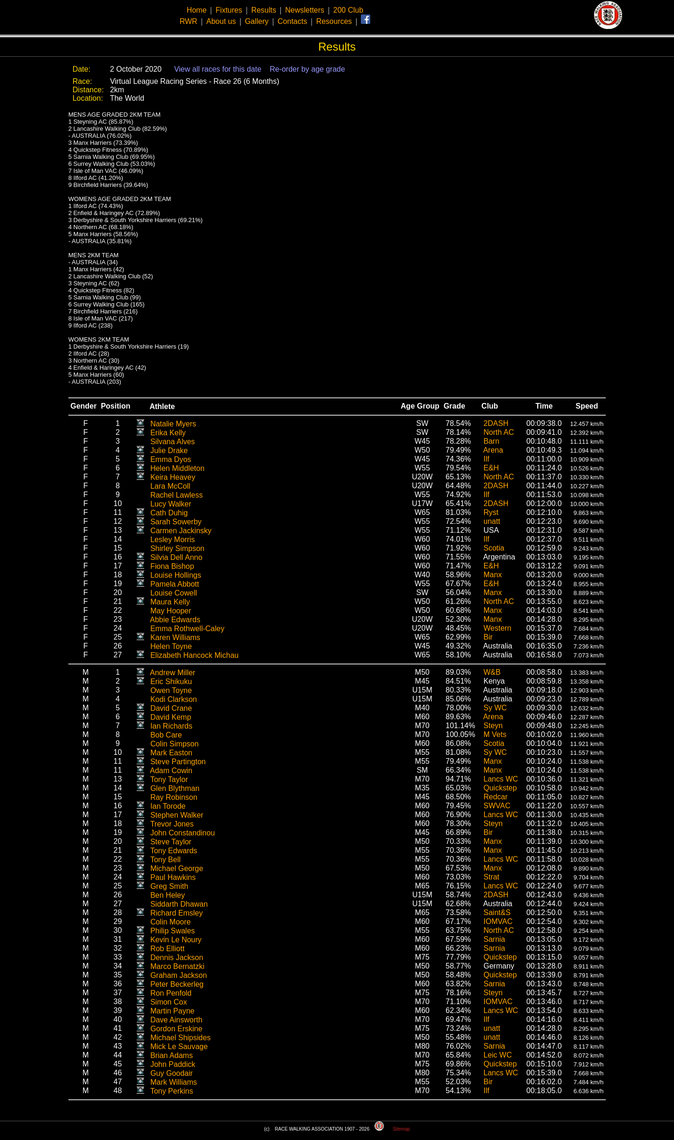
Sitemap (401, 1129)
